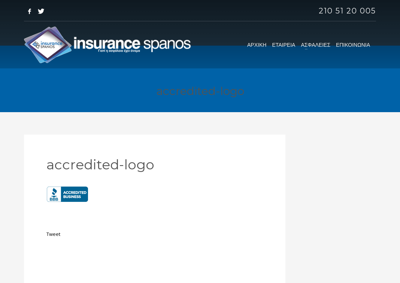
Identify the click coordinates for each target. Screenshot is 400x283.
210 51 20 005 (347, 10)
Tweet (53, 234)
